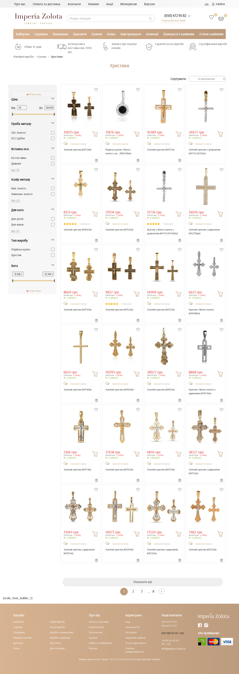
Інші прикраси (130, 34)
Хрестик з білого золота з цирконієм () (202, 391)
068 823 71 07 (169, 625)
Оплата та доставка (46, 4)
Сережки (40, 34)
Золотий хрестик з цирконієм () (204, 231)
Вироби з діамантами (61, 632)
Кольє (111, 34)
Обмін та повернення (100, 642)
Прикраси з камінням (178, 34)
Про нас (19, 4)
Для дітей (17, 218)
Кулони (96, 34)
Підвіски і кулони (22, 637)
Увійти (218, 4)
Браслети (80, 34)
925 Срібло (18, 138)
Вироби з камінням (60, 637)
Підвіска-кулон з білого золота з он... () (118, 151)
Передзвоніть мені (173, 20)
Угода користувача (135, 642)
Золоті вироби (57, 627)
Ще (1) (15, 170)
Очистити (34, 94)
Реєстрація (131, 632)
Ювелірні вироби (25, 57)
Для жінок (17, 224)
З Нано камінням (211, 34)
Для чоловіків (57, 648)
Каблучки (22, 34)
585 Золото (18, 132)
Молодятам (128, 4)
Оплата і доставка (99, 621)
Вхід (127, 621)
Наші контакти (96, 627)
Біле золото (18, 188)
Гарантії (93, 637)
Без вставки (18, 157)
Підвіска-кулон (20, 249)
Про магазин (96, 632)
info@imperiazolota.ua (174, 648)
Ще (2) (15, 200)
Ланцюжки (60, 34)
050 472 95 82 (169, 621)
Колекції (152, 34)
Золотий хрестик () (77, 149)
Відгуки (149, 4)
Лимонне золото (22, 194)
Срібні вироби (57, 621)
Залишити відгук (78, 143)
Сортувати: (178, 79)
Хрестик (16, 255)
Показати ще (142, 582)
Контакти (74, 4)
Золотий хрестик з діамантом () (204, 151)
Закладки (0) (132, 627)
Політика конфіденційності (134, 649)
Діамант (16, 163)
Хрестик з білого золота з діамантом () (162, 231)
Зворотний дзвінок (135, 637)
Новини (93, 4)
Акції (109, 4)
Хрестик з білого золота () (201, 311)
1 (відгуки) (85, 223)
